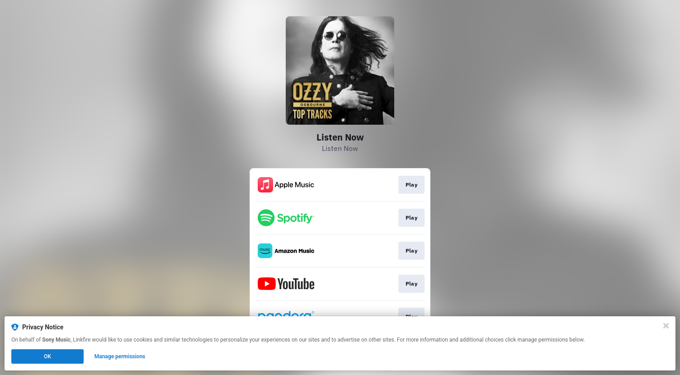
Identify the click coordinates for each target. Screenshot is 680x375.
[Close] (666, 326)
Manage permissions (120, 356)
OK (47, 356)
